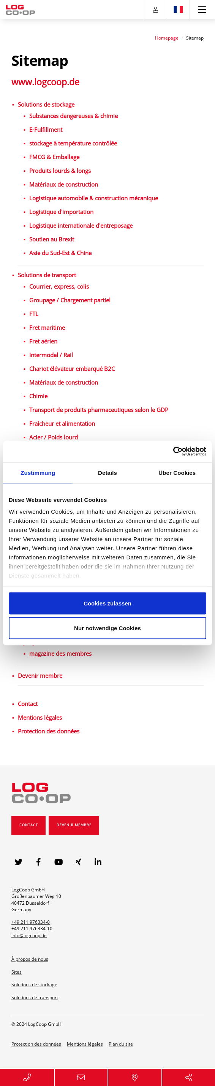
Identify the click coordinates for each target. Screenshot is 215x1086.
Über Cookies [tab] (177, 472)
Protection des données (48, 731)
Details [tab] (107, 472)
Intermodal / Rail (51, 355)
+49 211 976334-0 (30, 922)
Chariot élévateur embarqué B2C (72, 368)
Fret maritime (47, 327)
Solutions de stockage (46, 104)
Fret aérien (43, 341)
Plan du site (121, 1044)
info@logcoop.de (29, 935)
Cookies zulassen (107, 603)
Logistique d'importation (61, 212)
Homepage (167, 38)
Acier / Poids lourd (53, 437)
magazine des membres (60, 653)
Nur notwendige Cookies (107, 628)
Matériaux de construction (63, 184)
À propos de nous (29, 959)
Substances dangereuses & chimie (73, 116)
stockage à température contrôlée (73, 143)
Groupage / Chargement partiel (70, 300)
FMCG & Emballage (54, 157)
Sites (16, 972)
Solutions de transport (47, 275)
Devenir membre (40, 675)
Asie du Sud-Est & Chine (60, 253)
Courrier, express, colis (59, 286)
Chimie (38, 396)
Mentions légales (40, 717)
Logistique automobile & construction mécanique (93, 198)
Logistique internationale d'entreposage (81, 225)
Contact (28, 703)
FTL (33, 314)
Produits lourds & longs (60, 170)
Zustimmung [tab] (38, 472)
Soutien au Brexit (51, 239)
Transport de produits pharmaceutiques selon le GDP (98, 410)
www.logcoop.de (45, 82)
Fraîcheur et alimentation (62, 423)
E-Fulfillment (45, 129)
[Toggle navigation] (202, 9)
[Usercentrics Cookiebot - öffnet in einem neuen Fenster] (173, 452)
